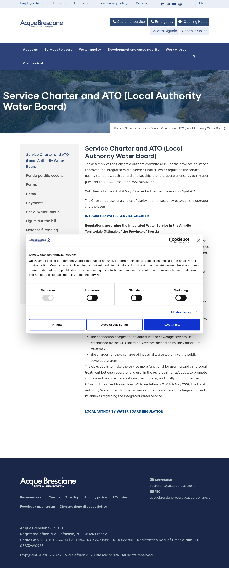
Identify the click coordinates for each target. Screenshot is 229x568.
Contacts (58, 3)
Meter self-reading (42, 230)
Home (118, 128)
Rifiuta (57, 324)
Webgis (141, 3)
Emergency (161, 22)
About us (30, 49)
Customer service (128, 22)
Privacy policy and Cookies (106, 497)
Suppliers (81, 3)
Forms (31, 185)
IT (201, 8)
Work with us (176, 49)
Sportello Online (194, 31)
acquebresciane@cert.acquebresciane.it (180, 498)
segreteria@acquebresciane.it (172, 486)
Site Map (72, 497)
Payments (34, 203)
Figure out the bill (41, 221)
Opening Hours (192, 22)
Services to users (58, 49)
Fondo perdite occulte (44, 176)
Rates (31, 194)
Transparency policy (112, 3)
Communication (36, 63)
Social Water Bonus (42, 212)
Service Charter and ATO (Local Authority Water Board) (47, 160)
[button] (162, 4)
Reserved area (32, 497)
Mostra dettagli (181, 312)
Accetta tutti (172, 324)
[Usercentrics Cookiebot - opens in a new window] (172, 240)
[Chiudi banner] (198, 240)
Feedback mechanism (37, 506)
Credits (54, 497)
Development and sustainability (133, 49)
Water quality (90, 49)
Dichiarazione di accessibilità (83, 506)
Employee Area (31, 3)
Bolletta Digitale (164, 31)
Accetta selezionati (114, 324)
